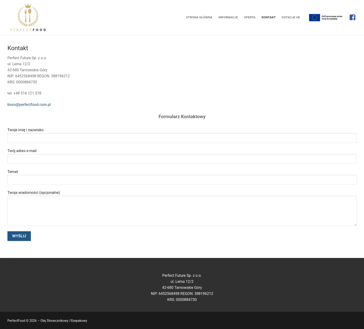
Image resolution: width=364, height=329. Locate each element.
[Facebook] (352, 17)
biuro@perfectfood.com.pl (29, 104)
